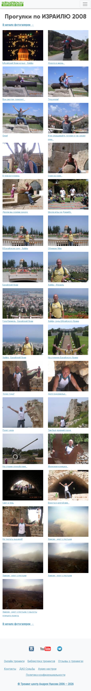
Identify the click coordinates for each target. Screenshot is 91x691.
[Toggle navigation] (85, 4)
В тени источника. (11, 175)
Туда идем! (53, 99)
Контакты (10, 669)
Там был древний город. (59, 430)
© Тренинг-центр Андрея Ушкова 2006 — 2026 (46, 684)
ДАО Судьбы (27, 669)
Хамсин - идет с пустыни (60, 539)
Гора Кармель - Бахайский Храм (18, 321)
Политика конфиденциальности (45, 675)
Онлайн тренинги (14, 661)
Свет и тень (8, 502)
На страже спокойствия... (15, 466)
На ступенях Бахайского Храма (63, 357)
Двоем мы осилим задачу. (15, 212)
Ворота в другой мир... (58, 502)
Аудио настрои (47, 669)
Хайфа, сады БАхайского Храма (63, 321)
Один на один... (55, 175)
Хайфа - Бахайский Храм (14, 357)
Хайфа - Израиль (56, 284)
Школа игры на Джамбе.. (60, 212)
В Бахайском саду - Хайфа (15, 248)
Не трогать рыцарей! (13, 539)
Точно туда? (9, 393)
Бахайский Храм (10, 284)
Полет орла (8, 430)
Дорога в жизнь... (56, 63)
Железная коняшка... (58, 466)
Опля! (5, 135)
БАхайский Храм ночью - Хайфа (18, 63)
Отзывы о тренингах (70, 661)
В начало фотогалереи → (18, 25)
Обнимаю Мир (55, 248)
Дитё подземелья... (57, 393)
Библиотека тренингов (41, 661)
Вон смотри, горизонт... (14, 99)
